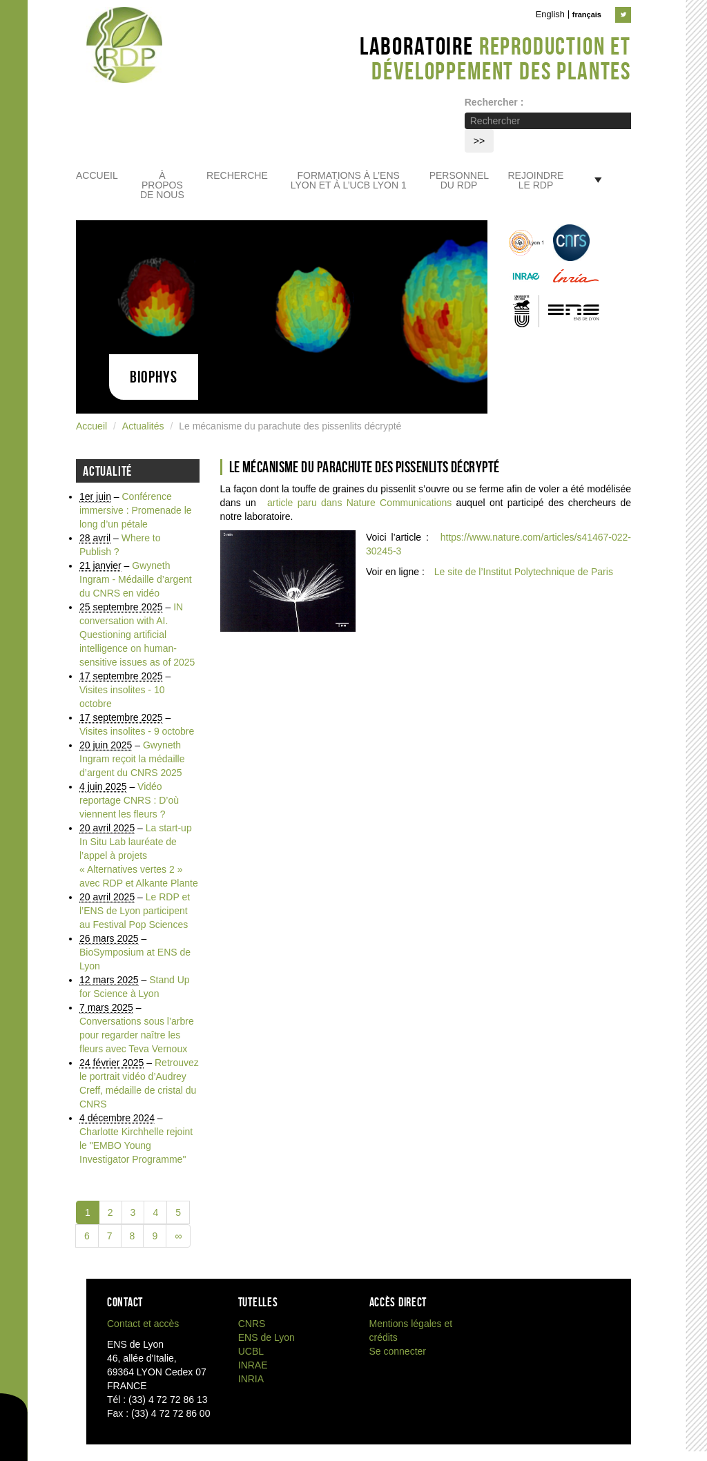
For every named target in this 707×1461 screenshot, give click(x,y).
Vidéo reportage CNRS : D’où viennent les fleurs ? (129, 800)
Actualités (143, 426)
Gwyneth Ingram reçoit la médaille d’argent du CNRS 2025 (132, 758)
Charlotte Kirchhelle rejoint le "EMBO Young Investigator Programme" (136, 1145)
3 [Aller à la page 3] (133, 1212)
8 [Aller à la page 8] (132, 1235)
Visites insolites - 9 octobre (136, 731)
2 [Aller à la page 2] (110, 1212)
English (550, 14)
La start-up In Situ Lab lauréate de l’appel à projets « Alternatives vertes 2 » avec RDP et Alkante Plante (138, 855)
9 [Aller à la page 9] (154, 1235)
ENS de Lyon (266, 1337)
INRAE (253, 1365)
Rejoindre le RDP (536, 181)
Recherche (237, 176)
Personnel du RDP (459, 181)
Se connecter (398, 1351)
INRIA (251, 1378)
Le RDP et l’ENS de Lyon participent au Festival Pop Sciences (134, 910)
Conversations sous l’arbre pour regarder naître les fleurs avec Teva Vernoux (136, 1035)
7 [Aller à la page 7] (110, 1235)
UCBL (251, 1351)
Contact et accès (143, 1323)
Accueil (97, 176)
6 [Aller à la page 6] (87, 1235)
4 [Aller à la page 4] (155, 1212)
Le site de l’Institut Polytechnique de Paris (523, 571)
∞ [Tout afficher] (178, 1235)
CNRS (252, 1323)
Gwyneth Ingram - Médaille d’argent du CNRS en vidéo (135, 579)
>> (479, 140)
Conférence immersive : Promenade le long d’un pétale (135, 510)
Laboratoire (495, 58)
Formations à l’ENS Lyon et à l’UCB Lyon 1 (349, 181)
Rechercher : (494, 102)
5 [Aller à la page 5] (178, 1212)
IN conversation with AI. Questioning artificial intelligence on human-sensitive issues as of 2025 (137, 634)
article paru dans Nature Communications (359, 502)
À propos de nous (162, 185)
